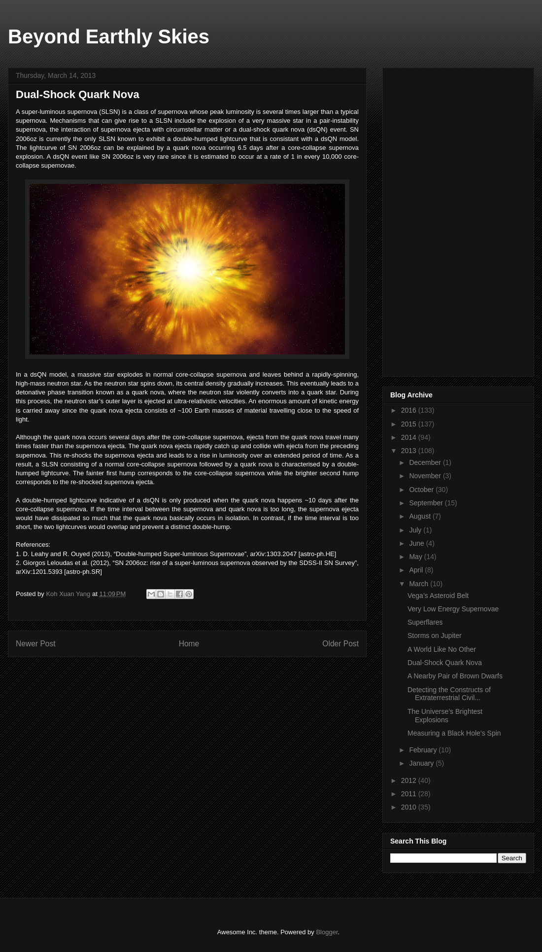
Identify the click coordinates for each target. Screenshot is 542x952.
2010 (409, 807)
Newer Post (36, 643)
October (422, 490)
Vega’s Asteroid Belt (438, 595)
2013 (409, 451)
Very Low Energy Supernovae (453, 609)
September (426, 503)
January (422, 763)
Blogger (327, 932)
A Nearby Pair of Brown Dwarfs (455, 676)
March (419, 584)
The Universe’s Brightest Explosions (444, 715)
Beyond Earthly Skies (108, 36)
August (420, 516)
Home (189, 643)
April (417, 570)
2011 (409, 794)
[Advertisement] (447, 219)
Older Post (340, 643)
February (424, 750)
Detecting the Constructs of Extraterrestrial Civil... (449, 694)
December (425, 462)
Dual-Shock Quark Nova (444, 663)
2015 (409, 424)
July (416, 530)
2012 (409, 780)
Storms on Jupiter (434, 635)
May (416, 557)
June (417, 543)
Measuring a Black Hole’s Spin (454, 733)
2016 (409, 410)
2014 (409, 437)
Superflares (425, 622)
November (425, 476)
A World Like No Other (441, 649)
